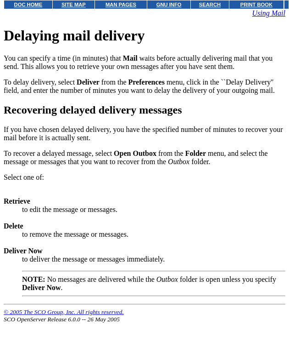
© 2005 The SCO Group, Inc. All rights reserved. (64, 311)
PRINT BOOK (256, 4)
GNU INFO (169, 4)
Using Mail (268, 13)
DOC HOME (28, 4)
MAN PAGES (121, 4)
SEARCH (210, 4)
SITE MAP (73, 4)
